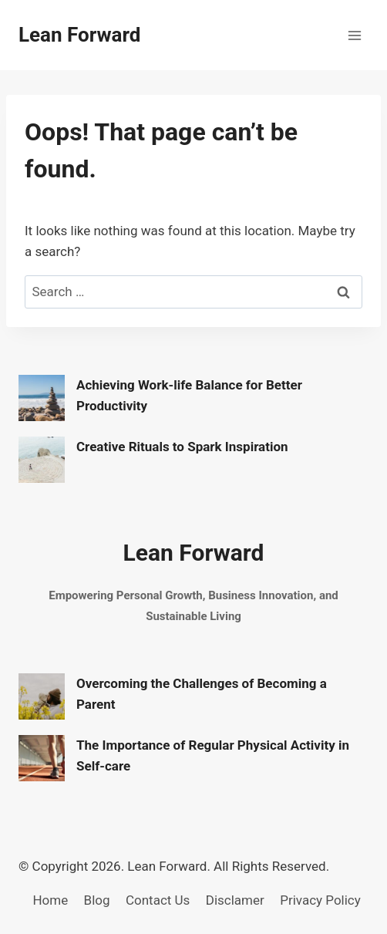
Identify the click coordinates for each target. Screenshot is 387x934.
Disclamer (235, 900)
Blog (97, 900)
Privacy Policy (320, 900)
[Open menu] (354, 35)
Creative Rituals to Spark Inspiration (182, 446)
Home (50, 900)
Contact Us (158, 900)
